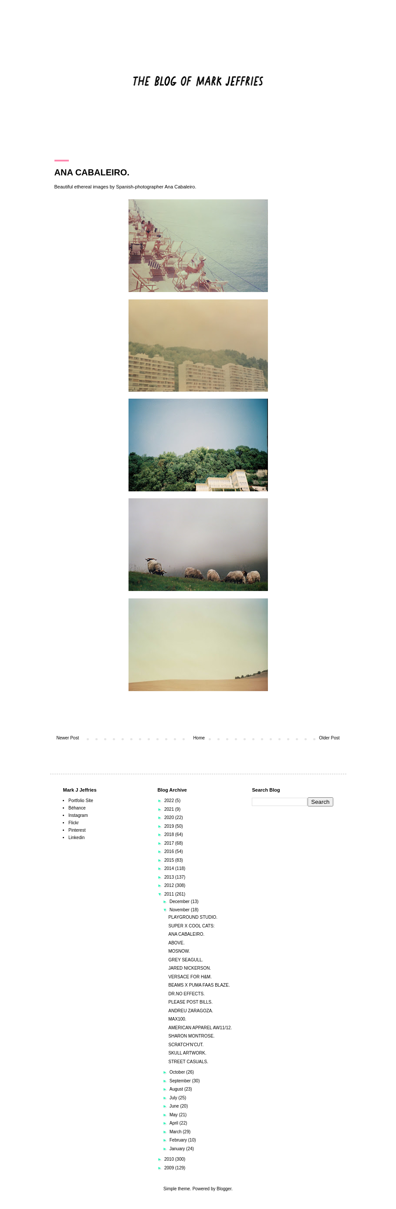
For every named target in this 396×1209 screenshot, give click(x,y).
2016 (169, 851)
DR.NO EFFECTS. (187, 993)
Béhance (76, 808)
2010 (169, 1159)
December (180, 901)
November (180, 909)
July (174, 1097)
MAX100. (177, 1019)
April (174, 1123)
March (176, 1131)
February (178, 1140)
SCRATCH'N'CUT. (186, 1044)
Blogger (224, 1188)
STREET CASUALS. (189, 1061)
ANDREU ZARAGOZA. (191, 1010)
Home (199, 737)
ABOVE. (177, 942)
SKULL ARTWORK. (187, 1053)
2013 (169, 877)
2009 (169, 1167)
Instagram (78, 815)
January (177, 1148)
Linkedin (76, 837)
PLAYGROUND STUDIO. (193, 917)
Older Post (329, 737)
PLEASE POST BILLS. (191, 1002)
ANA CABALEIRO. (187, 934)
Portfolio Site (80, 800)
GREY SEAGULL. (186, 959)
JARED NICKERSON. (190, 968)
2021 (169, 809)
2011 (169, 894)
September (180, 1080)
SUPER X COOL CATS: (192, 926)
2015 (169, 860)
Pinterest (76, 830)
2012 (169, 885)
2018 (169, 834)
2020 (169, 817)
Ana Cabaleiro (180, 186)
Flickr (73, 822)
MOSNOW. (179, 951)
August (176, 1089)
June (174, 1106)
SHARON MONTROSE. (192, 1036)
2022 (169, 800)
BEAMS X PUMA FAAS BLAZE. (199, 985)
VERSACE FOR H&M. (190, 976)
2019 (169, 826)
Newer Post (68, 737)
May (174, 1114)
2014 (169, 868)
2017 (169, 843)
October (177, 1072)
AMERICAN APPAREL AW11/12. (200, 1027)
